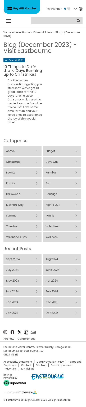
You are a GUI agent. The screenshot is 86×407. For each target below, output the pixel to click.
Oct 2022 (51, 313)
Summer (12, 216)
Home (26, 32)
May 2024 (12, 281)
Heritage (51, 194)
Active (10, 151)
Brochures (26, 332)
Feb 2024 (51, 291)
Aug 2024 (51, 259)
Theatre (11, 226)
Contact (26, 365)
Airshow (8, 339)
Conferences (26, 339)
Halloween (13, 194)
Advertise (10, 368)
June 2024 (52, 270)
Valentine (51, 226)
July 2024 (12, 270)
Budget (50, 151)
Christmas (13, 162)
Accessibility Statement (17, 361)
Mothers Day (15, 205)
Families (50, 173)
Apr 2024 (51, 281)
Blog (58, 32)
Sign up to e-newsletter (33, 332)
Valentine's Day (16, 237)
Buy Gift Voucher (25, 8)
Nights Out (52, 205)
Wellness (51, 237)
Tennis (49, 216)
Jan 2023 (12, 313)
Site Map (41, 365)
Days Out (51, 162)
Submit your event (62, 365)
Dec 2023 (51, 302)
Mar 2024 (12, 291)
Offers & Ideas (42, 32)
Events (10, 173)
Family (10, 183)
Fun (47, 183)
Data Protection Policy (50, 361)
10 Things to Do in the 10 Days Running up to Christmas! (22, 70)
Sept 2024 (13, 259)
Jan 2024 (12, 302)
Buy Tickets (27, 368)
